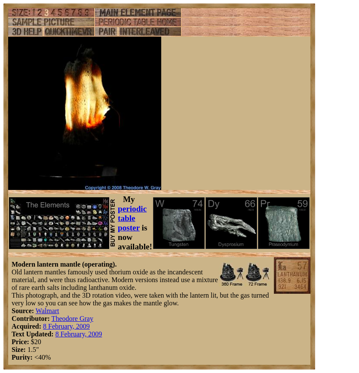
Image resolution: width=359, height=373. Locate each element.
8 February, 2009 (66, 326)
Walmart (47, 310)
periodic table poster (132, 218)
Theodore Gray (72, 318)
